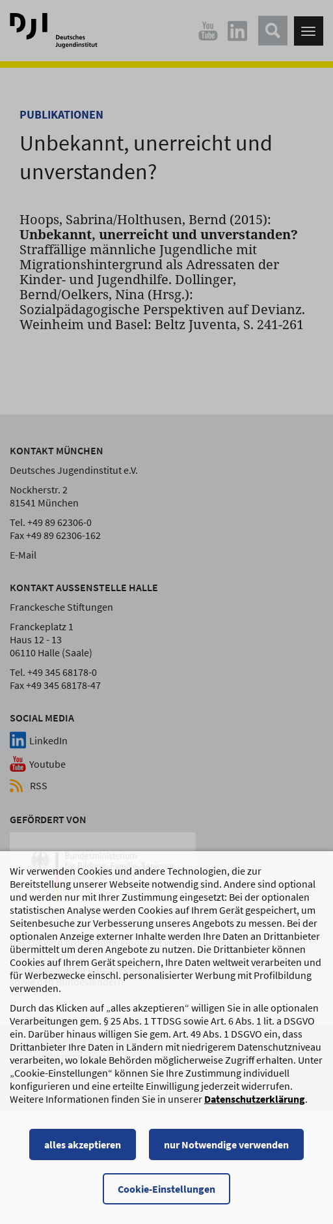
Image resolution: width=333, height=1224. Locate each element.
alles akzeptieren (82, 1153)
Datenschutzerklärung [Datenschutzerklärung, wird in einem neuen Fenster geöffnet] (254, 1108)
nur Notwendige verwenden (226, 1153)
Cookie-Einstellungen (166, 1197)
